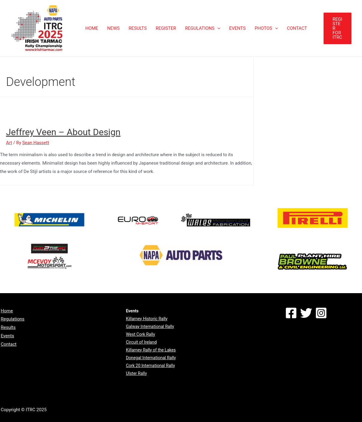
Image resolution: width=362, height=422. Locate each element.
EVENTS (237, 28)
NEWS (113, 28)
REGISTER (166, 28)
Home (7, 311)
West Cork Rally (140, 334)
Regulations (13, 319)
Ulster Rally (136, 373)
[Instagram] (321, 313)
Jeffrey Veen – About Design (63, 132)
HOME (91, 28)
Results (8, 327)
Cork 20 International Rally (150, 365)
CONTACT (297, 28)
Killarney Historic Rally (146, 318)
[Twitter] (306, 313)
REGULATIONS (202, 28)
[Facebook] (291, 313)
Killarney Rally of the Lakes (151, 350)
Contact (9, 344)
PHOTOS (266, 28)
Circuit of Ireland (141, 342)
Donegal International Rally (151, 357)
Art (9, 142)
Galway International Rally (150, 326)
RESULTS (138, 28)
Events (7, 336)
